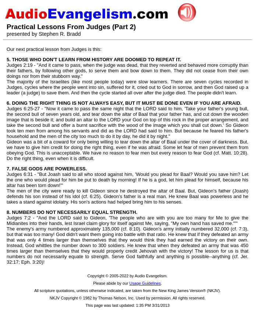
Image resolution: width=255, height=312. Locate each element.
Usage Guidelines (145, 283)
